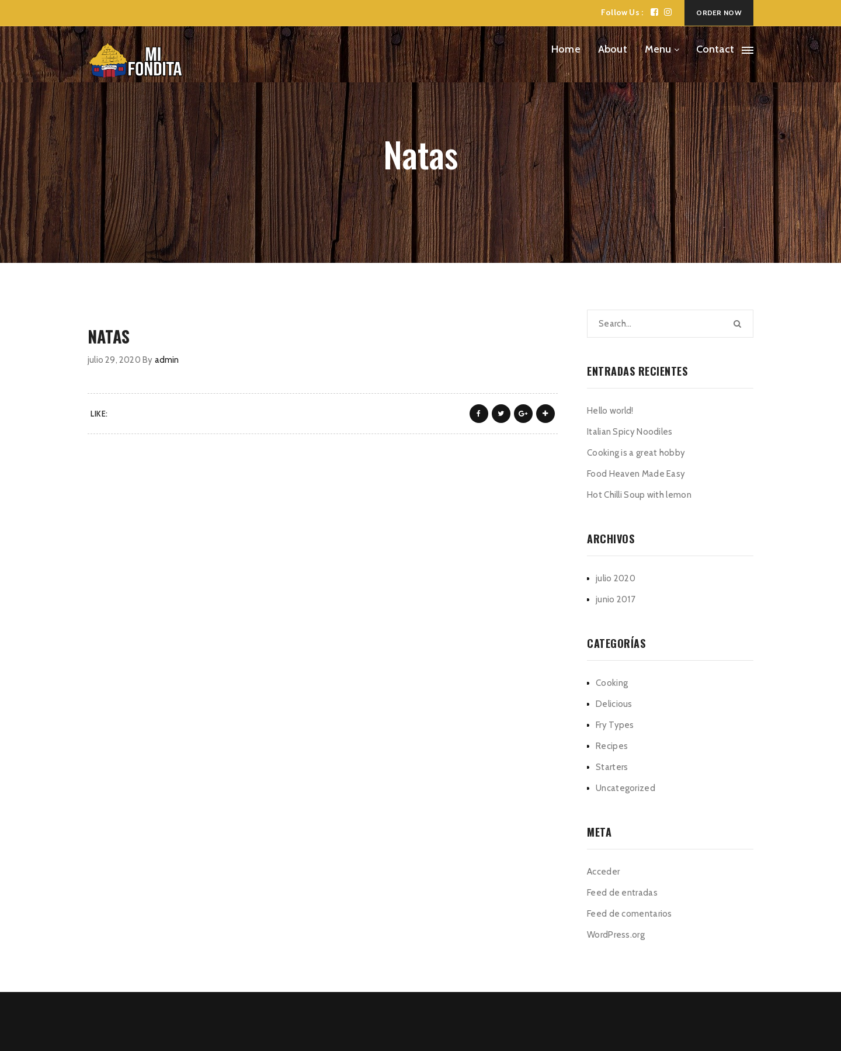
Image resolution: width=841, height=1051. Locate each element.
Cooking (612, 683)
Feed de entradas (622, 892)
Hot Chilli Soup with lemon (639, 495)
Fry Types (615, 725)
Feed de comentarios (629, 913)
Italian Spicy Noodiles (630, 431)
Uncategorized (625, 788)
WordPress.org (616, 934)
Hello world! (610, 410)
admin (167, 360)
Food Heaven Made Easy (636, 474)
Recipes (612, 746)
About (612, 49)
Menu (658, 49)
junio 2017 (615, 599)
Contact (715, 49)
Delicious (614, 704)
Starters (612, 767)
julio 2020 (615, 578)
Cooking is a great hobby (636, 453)
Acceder (603, 871)
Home (566, 49)
